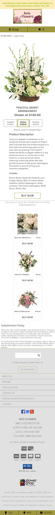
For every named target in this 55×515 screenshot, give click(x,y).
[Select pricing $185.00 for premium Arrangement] (35, 123)
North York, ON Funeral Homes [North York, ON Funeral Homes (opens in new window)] (19, 492)
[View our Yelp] (32, 412)
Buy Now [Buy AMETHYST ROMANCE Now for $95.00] (27, 280)
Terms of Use (45, 505)
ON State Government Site (40, 501)
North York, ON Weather (14, 501)
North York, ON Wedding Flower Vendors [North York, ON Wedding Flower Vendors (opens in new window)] (33, 497)
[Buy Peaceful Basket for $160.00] (27, 196)
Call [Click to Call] (9, 512)
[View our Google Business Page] (27, 412)
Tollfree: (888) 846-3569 (27, 436)
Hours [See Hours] (46, 512)
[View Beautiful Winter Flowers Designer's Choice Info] (27, 224)
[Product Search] (28, 355)
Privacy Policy (10, 505)
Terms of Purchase (28, 505)
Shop (14, 29)
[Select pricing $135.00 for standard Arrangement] (10, 123)
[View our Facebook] (23, 412)
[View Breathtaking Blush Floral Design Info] (27, 298)
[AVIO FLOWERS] (27, 23)
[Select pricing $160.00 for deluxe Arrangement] (23, 123)
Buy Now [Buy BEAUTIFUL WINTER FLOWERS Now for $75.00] (27, 243)
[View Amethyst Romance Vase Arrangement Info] (27, 261)
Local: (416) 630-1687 (27, 431)
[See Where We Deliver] (27, 369)
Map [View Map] (27, 512)
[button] (27, 466)
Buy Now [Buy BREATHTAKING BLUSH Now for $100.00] (27, 317)
